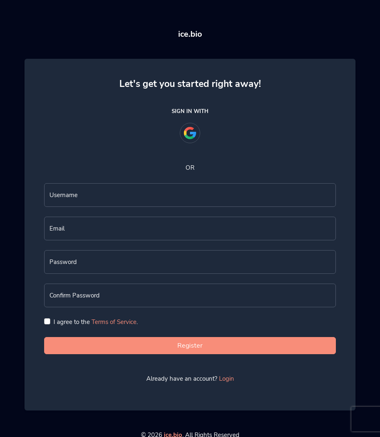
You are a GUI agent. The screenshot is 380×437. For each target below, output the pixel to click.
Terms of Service (114, 322)
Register (190, 345)
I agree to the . (96, 322)
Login (226, 379)
